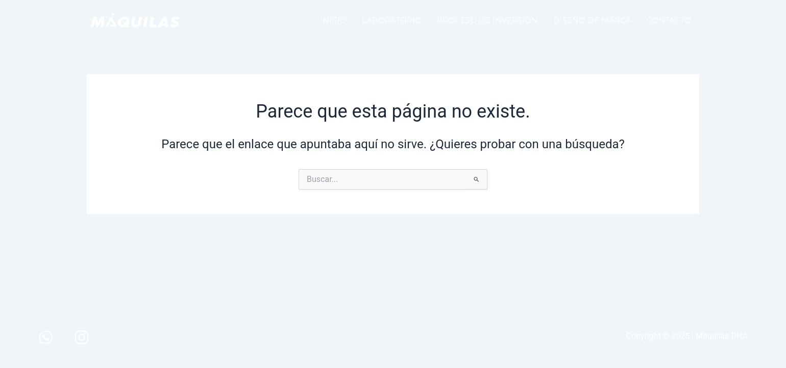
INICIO (333, 20)
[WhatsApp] (46, 337)
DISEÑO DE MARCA (592, 20)
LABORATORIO (392, 20)
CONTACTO (669, 20)
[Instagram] (81, 337)
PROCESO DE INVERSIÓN (487, 20)
